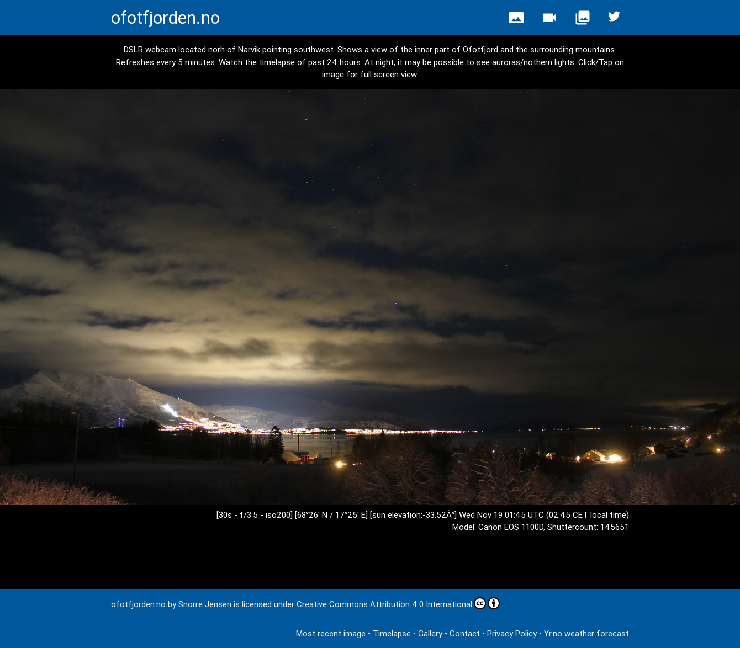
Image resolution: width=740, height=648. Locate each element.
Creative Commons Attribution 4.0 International (398, 603)
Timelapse (392, 633)
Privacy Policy (512, 633)
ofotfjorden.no (165, 17)
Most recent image (331, 633)
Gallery (430, 633)
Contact (465, 633)
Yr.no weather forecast (586, 633)
